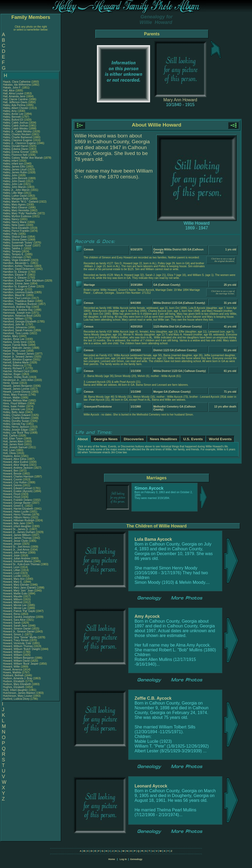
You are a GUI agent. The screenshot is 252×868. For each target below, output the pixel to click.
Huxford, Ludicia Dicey (16, 698)
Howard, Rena (12, 614)
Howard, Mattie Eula (15, 593)
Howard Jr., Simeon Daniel (18, 631)
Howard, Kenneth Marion (17, 561)
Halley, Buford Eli (13, 119)
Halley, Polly (10, 233)
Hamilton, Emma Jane (16, 283)
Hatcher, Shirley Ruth (15, 377)
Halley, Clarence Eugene (17, 140)
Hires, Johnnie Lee (14, 409)
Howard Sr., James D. (16, 529)
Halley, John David (14, 181)
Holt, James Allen (13, 441)
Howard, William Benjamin (18, 657)
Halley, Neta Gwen (14, 225)
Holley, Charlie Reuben (16, 418)
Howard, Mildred (13, 602)
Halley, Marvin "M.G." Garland (20, 201)
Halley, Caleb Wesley (15, 128)
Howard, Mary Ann (14, 578)
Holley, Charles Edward (17, 415)
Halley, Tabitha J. (13, 248)
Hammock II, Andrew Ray (18, 309)
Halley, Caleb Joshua (15, 122)
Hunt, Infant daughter (16, 690)
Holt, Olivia (9, 453)
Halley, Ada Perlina (14, 105)
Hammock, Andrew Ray (17, 306)
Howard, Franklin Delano (17, 499)
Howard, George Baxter (17, 502)
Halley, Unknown (13, 257)
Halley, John (10, 175)
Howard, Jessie (12, 543)
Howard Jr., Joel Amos (16, 549)
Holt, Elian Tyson (13, 438)
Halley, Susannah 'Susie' (18, 245)
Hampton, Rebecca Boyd (17, 315)
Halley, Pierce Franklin (16, 230)
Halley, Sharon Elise (15, 236)
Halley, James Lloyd (15, 169)
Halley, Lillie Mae (13, 192)
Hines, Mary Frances (15, 394)
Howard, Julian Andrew (16, 558)
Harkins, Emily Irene (15, 342)
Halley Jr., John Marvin (16, 189)
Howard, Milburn (13, 599)
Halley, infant (11, 160)
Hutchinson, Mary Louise (17, 695)
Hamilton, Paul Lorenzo (17, 298)
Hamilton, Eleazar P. (15, 274)
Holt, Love (9, 450)
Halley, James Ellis (14, 166)
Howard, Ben (11, 470)
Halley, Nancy (11, 219)
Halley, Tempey (12, 251)
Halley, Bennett (12, 116)
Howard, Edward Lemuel (17, 488)
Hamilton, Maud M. (14, 295)
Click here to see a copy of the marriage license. (222, 292)
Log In (123, 859)
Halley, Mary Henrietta (16, 210)
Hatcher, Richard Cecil (16, 371)
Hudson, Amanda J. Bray (17, 678)
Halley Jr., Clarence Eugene (19, 143)
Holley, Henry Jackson (16, 426)
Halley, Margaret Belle (16, 198)
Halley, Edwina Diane (15, 149)
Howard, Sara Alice (14, 619)
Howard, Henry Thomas (17, 514)
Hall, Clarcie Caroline (15, 99)
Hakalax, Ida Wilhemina (17, 84)
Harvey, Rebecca (13, 365)
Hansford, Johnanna (15, 327)
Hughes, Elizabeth (14, 687)
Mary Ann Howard (180, 100)
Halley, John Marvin (14, 187)
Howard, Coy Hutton (15, 482)
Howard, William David (16, 660)
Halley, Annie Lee (13, 113)
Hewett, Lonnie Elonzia (16, 391)
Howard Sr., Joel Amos (16, 546)
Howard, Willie (12, 666)
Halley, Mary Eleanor (15, 207)
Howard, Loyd (11, 573)
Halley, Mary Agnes (14, 204)
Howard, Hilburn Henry (16, 517)
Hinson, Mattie (12, 397)
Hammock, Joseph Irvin (17, 312)
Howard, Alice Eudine (15, 461)
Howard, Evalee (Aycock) (18, 491)
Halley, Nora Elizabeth (16, 228)
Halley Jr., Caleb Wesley (17, 131)
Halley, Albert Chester (15, 108)
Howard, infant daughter (17, 526)
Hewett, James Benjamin (17, 385)
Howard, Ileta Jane (14, 523)
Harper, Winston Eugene (17, 359)
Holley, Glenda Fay (14, 423)
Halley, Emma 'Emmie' (16, 151)
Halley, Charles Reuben (17, 134)
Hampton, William (13, 318)
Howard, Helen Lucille (16, 511)
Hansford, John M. (14, 324)
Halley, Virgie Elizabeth (16, 260)
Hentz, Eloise (11, 382)
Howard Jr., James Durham (19, 532)
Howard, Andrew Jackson (18, 467)
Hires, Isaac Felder (14, 406)
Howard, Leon (11, 567)
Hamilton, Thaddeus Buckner (20, 304)
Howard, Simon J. (13, 634)
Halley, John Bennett (15, 178)
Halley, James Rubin (15, 172)
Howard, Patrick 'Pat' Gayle (19, 611)
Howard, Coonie (13, 479)
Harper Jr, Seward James (18, 356)
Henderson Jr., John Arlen (18, 380)
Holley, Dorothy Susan (16, 421)
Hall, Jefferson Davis (15, 102)
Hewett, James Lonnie (16, 388)
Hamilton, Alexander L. (16, 263)
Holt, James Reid (13, 444)
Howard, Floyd (12, 494)
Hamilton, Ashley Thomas (18, 266)
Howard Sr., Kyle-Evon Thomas (21, 564)
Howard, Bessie (12, 473)
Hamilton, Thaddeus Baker (18, 301)
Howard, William (13, 652)
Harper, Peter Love (14, 350)
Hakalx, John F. (12, 87)
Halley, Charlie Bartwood (17, 137)
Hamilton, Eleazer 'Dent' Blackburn (23, 280)
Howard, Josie (11, 555)
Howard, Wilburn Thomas (18, 646)
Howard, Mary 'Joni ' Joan (18, 590)
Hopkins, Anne (12, 456)
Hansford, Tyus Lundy (16, 333)
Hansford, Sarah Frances (18, 330)
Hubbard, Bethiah (13, 675)
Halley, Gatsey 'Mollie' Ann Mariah (23, 157)
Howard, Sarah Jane (15, 625)
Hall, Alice (9, 90)
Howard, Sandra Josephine (19, 616)
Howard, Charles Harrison (18, 476)
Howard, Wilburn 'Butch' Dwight (21, 649)
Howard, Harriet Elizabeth (18, 508)
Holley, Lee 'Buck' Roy (16, 432)
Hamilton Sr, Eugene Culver (19, 286)
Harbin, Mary (11, 336)
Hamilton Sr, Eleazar (15, 271)
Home (111, 859)
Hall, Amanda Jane (14, 96)
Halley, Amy (10, 111)
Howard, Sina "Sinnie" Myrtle (20, 637)
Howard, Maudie (13, 596)
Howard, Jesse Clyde (15, 540)
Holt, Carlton (10, 435)
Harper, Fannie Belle (15, 344)
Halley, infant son (13, 163)
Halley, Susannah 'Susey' (18, 242)
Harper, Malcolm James (17, 347)
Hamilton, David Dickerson (18, 268)
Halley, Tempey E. (13, 254)
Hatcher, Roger (12, 374)
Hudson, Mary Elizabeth (17, 684)
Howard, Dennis (13, 485)
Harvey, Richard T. (13, 368)
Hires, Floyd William (14, 403)
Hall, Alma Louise (13, 93)
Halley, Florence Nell (15, 154)
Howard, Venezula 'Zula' (17, 643)
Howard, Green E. (13, 505)
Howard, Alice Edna (14, 459)
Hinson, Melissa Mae (15, 400)
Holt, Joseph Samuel (15, 447)
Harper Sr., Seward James (18, 353)
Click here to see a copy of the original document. (222, 260)
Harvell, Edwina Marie (16, 362)
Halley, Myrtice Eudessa (17, 216)
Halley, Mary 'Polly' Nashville (19, 213)
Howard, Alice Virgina (15, 464)
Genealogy (136, 859)
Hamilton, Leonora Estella (18, 292)
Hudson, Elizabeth (14, 681)
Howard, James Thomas (17, 537)
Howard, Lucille (12, 576)
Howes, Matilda (12, 672)
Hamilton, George (13, 289)
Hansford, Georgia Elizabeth (19, 321)
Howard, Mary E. (13, 581)
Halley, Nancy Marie (15, 222)
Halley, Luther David (15, 195)
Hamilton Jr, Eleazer (15, 277)
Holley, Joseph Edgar (15, 429)
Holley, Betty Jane (13, 412)
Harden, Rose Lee (13, 339)
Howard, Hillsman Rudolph (18, 520)
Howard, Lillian (12, 570)
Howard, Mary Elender (16, 584)
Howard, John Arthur (15, 552)
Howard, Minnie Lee (15, 605)
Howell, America (13, 669)
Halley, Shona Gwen (15, 239)
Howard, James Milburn (17, 535)
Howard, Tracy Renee (16, 640)
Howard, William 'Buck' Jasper (21, 663)
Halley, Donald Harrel (15, 146)
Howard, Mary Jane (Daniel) (19, 587)
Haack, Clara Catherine (17, 81)
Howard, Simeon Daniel (17, 628)
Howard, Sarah (12, 622)
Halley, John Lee (13, 184)
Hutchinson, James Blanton (19, 692)
